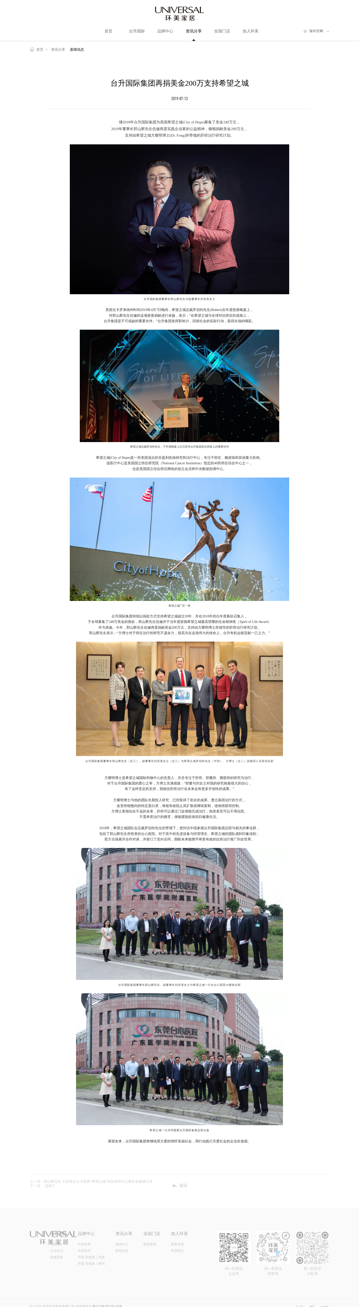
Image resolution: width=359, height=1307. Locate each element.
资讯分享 (58, 49)
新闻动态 (77, 49)
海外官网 (316, 31)
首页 (36, 49)
